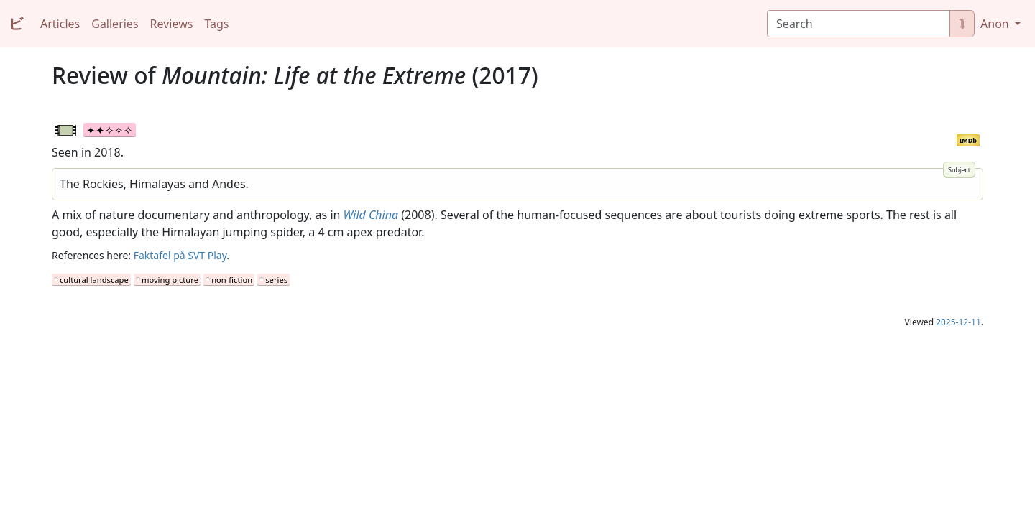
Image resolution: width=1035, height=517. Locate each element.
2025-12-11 (958, 322)
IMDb (968, 140)
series (276, 279)
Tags (216, 24)
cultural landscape (94, 279)
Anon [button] (996, 24)
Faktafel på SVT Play (180, 255)
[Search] (858, 23)
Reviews (171, 24)
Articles (60, 24)
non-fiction (231, 279)
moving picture (170, 279)
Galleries (114, 24)
